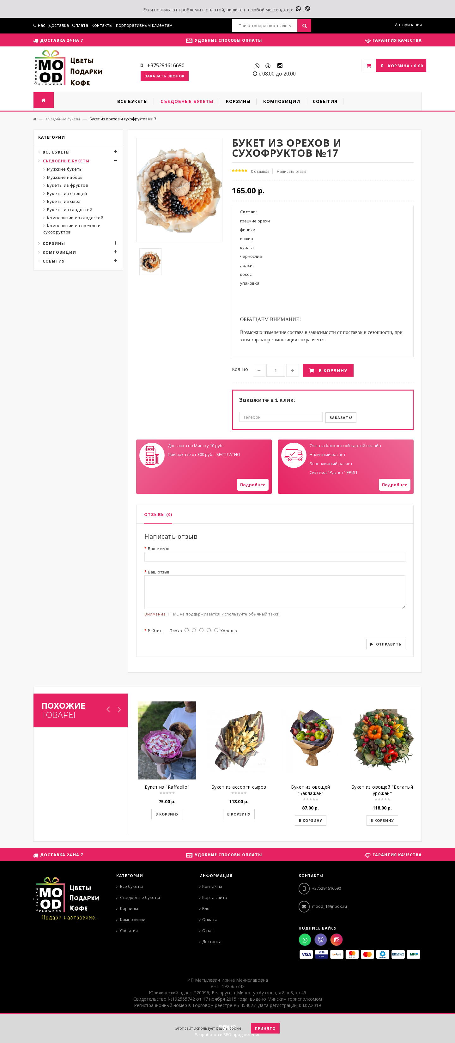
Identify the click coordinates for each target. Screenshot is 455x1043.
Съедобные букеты (63, 119)
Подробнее (252, 485)
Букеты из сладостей (70, 209)
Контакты (101, 25)
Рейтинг (156, 631)
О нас (39, 25)
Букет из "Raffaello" (167, 787)
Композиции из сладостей (75, 218)
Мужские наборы (65, 177)
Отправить (388, 644)
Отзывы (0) (158, 514)
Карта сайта (214, 897)
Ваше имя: (158, 548)
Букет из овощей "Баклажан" (310, 790)
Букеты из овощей (67, 193)
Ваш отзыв (158, 572)
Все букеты (56, 152)
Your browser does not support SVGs (152, 455)
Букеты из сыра (64, 201)
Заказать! (341, 417)
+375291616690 (320, 888)
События (54, 261)
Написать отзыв (291, 171)
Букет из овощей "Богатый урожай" (382, 790)
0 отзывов (260, 171)
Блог (206, 908)
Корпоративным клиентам (144, 25)
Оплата (80, 25)
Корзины (54, 243)
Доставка (58, 25)
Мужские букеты (65, 169)
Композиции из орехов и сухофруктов (72, 229)
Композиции (59, 252)
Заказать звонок (165, 76)
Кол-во (240, 369)
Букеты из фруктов (67, 185)
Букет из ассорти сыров (238, 787)
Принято (265, 1028)
